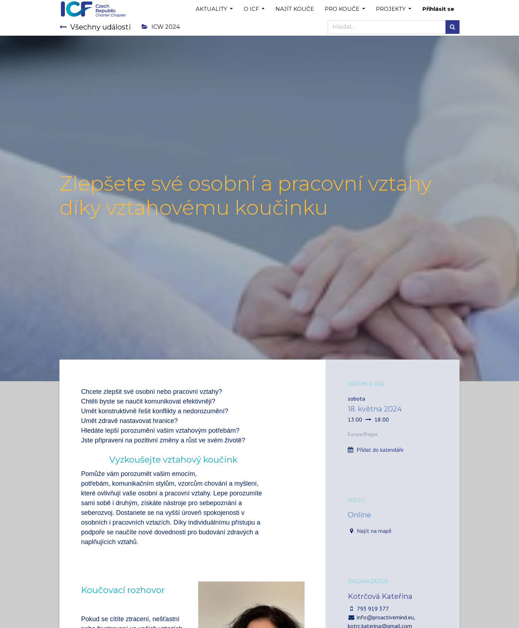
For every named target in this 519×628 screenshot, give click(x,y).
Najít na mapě (374, 530)
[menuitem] (294, 9)
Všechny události (95, 27)
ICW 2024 (161, 26)
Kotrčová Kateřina (380, 596)
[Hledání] (452, 27)
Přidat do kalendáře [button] (380, 449)
